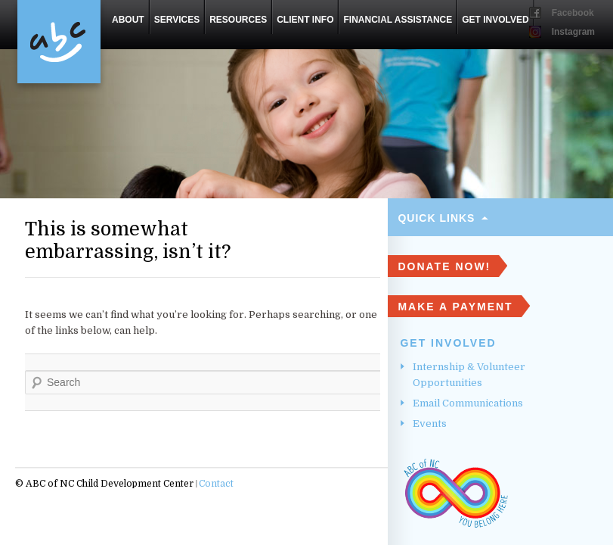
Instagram (573, 31)
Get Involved (495, 19)
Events (430, 423)
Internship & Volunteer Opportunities (469, 374)
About (128, 19)
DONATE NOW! (444, 266)
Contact (216, 483)
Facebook (573, 13)
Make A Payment (455, 307)
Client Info (305, 19)
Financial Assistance (397, 19)
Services (177, 19)
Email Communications (468, 403)
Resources (238, 19)
